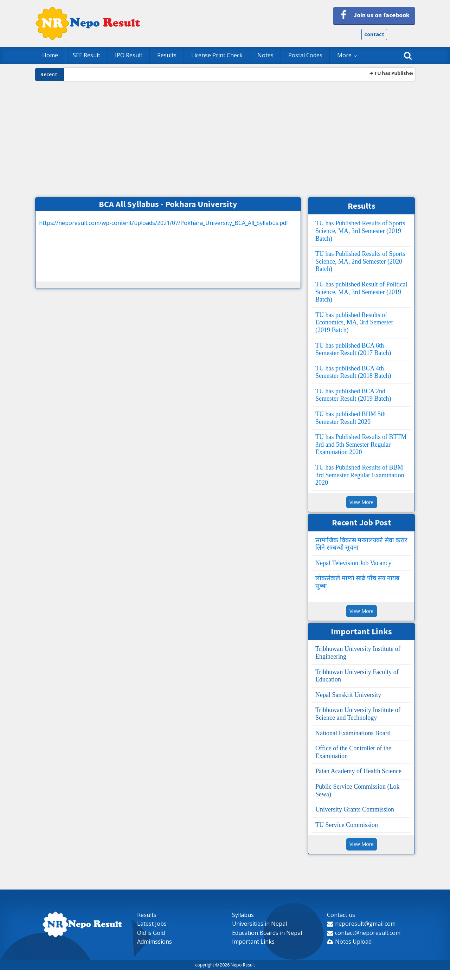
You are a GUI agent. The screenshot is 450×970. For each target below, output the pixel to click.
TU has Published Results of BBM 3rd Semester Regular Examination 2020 (359, 475)
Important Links (253, 941)
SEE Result (86, 55)
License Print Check (217, 55)
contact (374, 34)
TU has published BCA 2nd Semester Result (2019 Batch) (353, 395)
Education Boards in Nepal (267, 933)
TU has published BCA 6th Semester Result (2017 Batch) (353, 349)
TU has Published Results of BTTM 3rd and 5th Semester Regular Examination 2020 (361, 444)
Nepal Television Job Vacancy (353, 563)
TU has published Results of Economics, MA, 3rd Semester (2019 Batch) (354, 322)
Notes (265, 55)
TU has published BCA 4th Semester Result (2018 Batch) (353, 372)
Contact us (341, 915)
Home (50, 55)
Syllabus (243, 915)
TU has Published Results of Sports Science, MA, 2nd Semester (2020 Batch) (360, 261)
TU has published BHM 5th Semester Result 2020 (350, 417)
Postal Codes (305, 55)
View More (361, 502)
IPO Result (128, 55)
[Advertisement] (225, 137)
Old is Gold (151, 933)
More (344, 55)
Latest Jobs (152, 923)
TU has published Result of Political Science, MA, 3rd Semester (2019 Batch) (361, 292)
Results (166, 55)
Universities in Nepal (259, 923)
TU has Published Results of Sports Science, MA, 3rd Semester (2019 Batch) (360, 231)
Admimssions (154, 941)
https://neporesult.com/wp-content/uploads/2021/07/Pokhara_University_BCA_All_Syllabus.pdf (163, 223)
